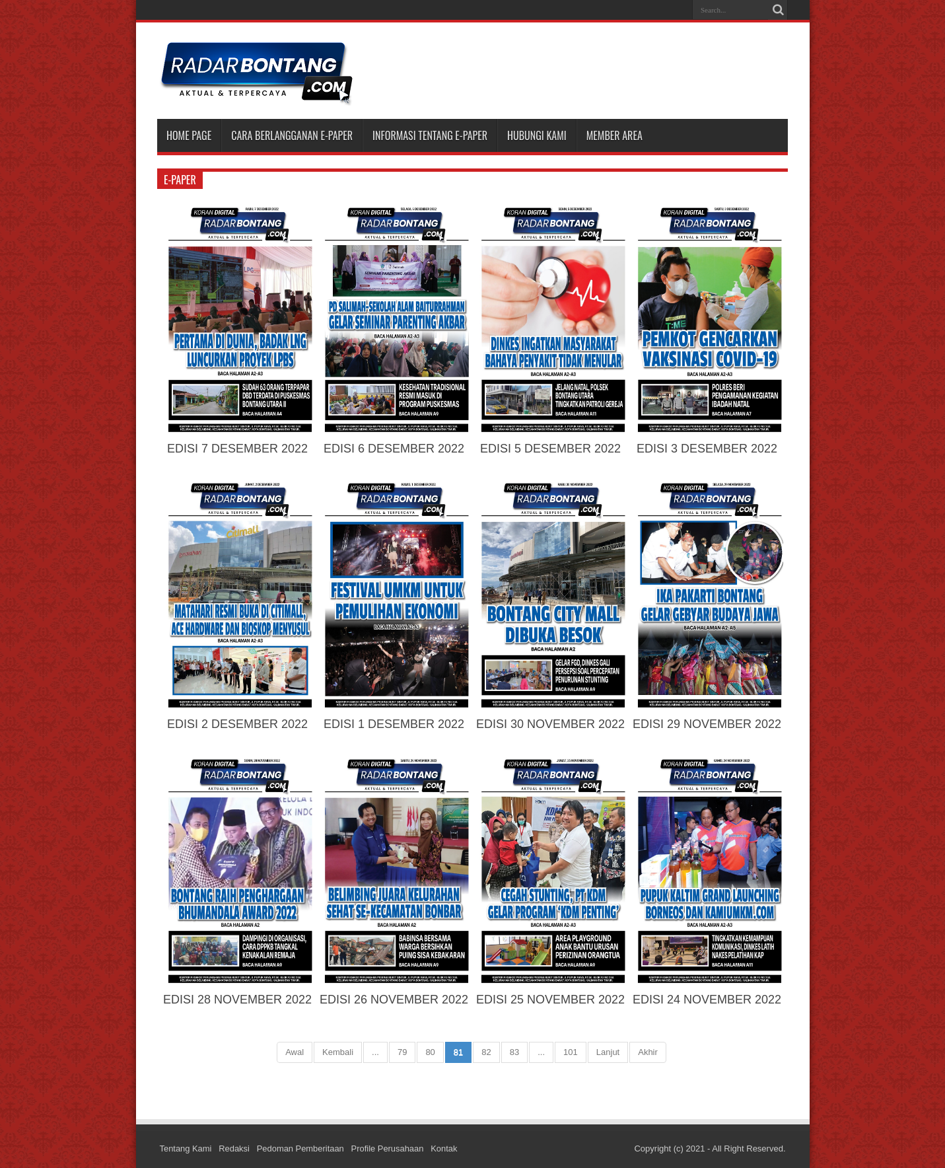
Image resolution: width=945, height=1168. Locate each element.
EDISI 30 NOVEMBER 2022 (550, 724)
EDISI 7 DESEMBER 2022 (237, 448)
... (375, 1052)
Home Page (188, 135)
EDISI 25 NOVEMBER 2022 (550, 999)
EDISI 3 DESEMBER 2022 (707, 448)
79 (402, 1052)
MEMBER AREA (614, 135)
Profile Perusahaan (388, 1148)
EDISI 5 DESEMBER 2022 (550, 448)
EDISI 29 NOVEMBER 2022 (707, 724)
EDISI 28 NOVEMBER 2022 (237, 999)
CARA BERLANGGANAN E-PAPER (292, 135)
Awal (294, 1052)
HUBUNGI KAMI (537, 135)
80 (430, 1052)
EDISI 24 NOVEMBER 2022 (707, 999)
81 (458, 1052)
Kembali (337, 1052)
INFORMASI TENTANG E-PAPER (429, 135)
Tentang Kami (186, 1148)
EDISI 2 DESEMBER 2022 (237, 724)
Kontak (446, 1148)
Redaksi (234, 1148)
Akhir (648, 1052)
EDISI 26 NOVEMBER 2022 (394, 999)
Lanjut (607, 1052)
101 (570, 1052)
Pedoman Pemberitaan (301, 1148)
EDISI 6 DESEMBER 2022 (394, 448)
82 (486, 1052)
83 (514, 1052)
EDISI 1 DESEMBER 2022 (394, 724)
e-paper (180, 180)
